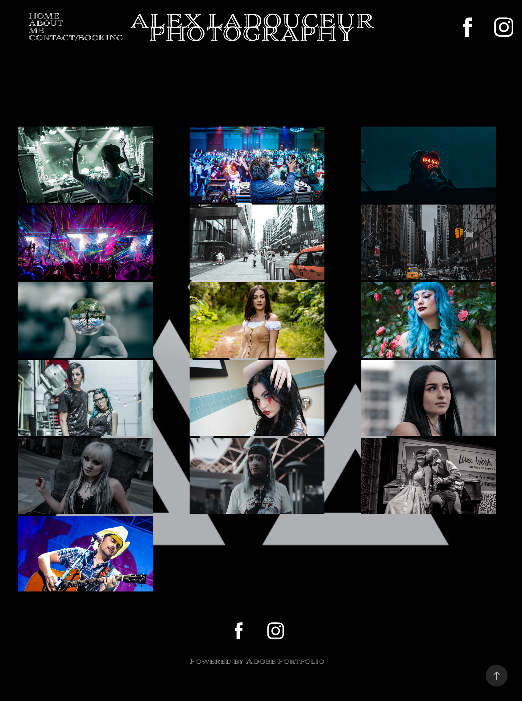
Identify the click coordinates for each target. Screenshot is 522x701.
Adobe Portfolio (285, 661)
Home (44, 16)
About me (46, 26)
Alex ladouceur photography (254, 27)
